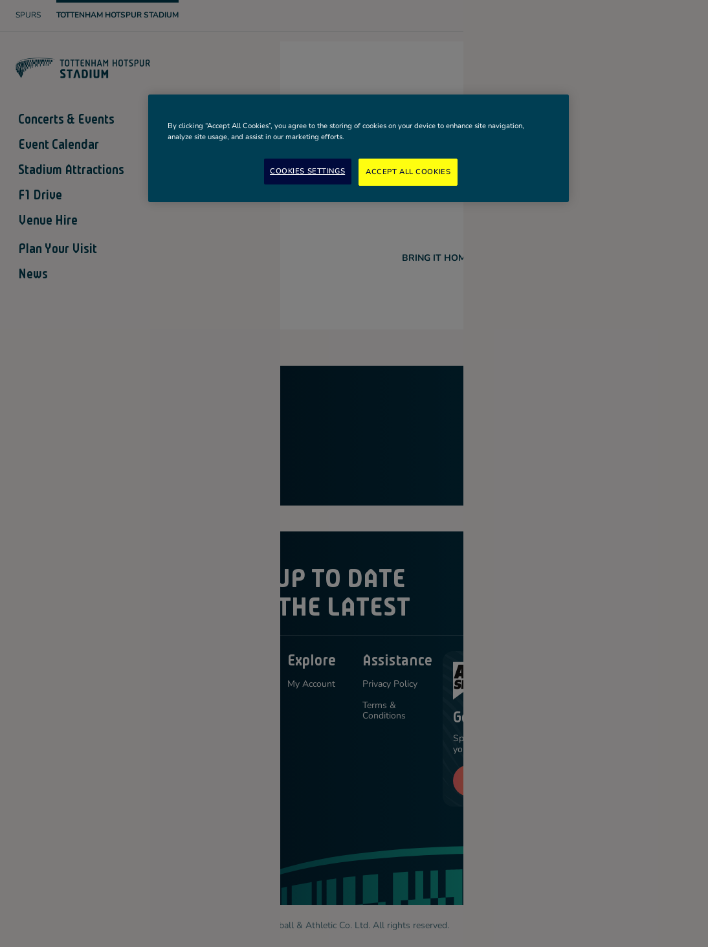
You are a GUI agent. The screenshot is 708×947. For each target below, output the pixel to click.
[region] (358, 148)
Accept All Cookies (408, 171)
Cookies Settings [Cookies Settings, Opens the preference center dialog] (307, 171)
